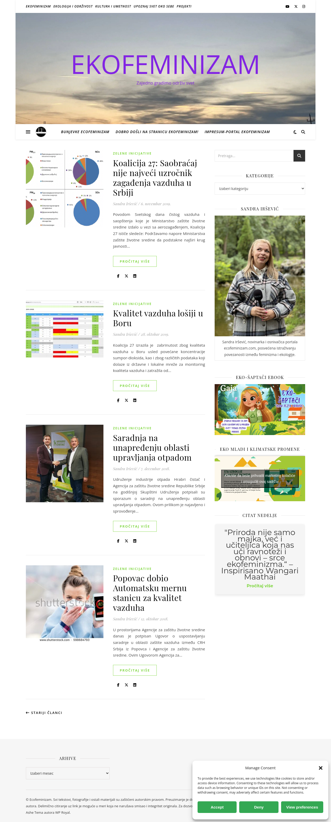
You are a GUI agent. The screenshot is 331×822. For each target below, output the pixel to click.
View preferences (302, 807)
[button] (320, 768)
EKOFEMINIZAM (165, 64)
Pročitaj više (135, 261)
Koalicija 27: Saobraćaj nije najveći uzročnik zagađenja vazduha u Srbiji (155, 177)
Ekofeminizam (38, 6)
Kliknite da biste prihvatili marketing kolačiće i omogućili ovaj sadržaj (259, 479)
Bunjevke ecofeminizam (85, 131)
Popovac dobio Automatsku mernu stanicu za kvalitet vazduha (150, 592)
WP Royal (62, 812)
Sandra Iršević (125, 203)
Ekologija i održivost (73, 6)
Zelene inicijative (132, 153)
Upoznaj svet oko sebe (154, 6)
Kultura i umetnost (113, 6)
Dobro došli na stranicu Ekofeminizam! (157, 131)
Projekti (184, 6)
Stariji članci (44, 712)
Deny (259, 807)
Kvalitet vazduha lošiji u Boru (158, 317)
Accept (217, 807)
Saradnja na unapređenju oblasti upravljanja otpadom (152, 447)
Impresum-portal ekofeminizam (237, 131)
